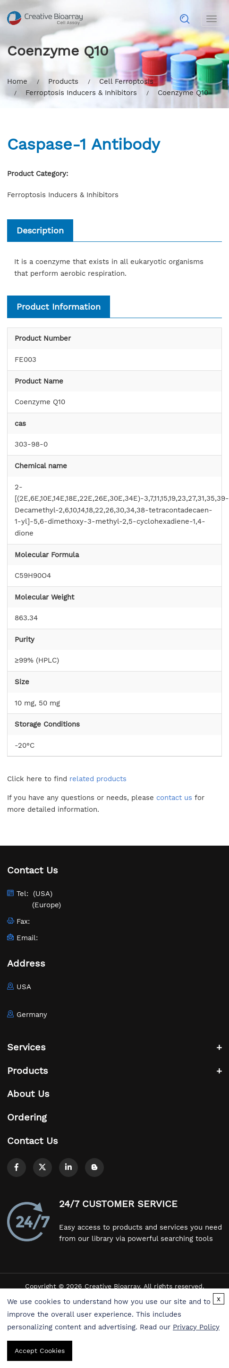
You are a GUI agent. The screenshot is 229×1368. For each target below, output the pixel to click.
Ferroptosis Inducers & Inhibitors (81, 92)
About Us (28, 1093)
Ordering (27, 1117)
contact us (174, 797)
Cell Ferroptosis (126, 81)
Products (63, 81)
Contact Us (32, 1140)
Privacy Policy (196, 1327)
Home (17, 81)
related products (98, 779)
